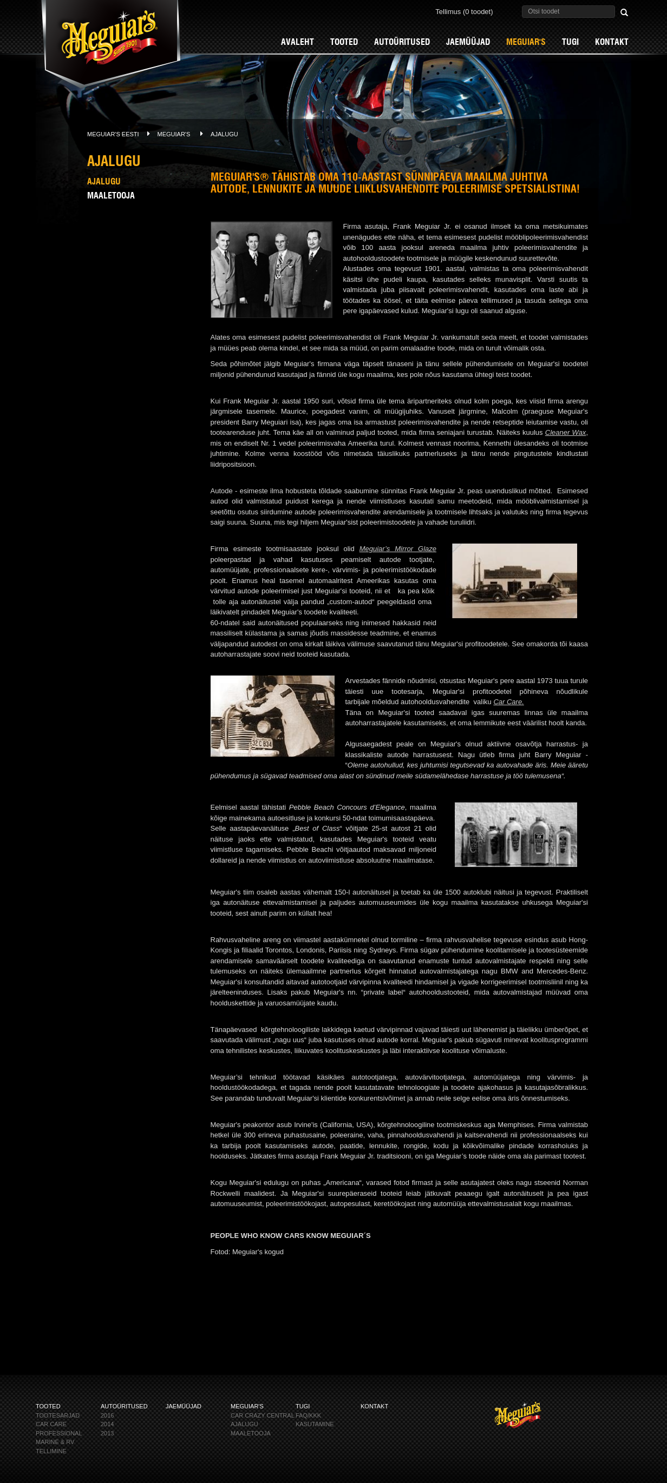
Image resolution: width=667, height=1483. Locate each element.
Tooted (344, 42)
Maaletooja (111, 195)
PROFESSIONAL (59, 1433)
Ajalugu (224, 134)
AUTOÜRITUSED (402, 42)
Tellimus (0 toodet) (464, 11)
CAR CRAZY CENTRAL (263, 1415)
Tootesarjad (58, 1415)
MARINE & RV (55, 1442)
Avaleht (297, 42)
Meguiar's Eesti (113, 134)
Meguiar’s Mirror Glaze (397, 549)
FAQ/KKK (308, 1415)
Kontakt (612, 42)
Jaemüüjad (468, 42)
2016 (107, 1415)
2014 (107, 1424)
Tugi (570, 42)
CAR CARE (51, 1424)
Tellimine (51, 1451)
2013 (107, 1433)
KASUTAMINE (315, 1424)
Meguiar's (526, 42)
